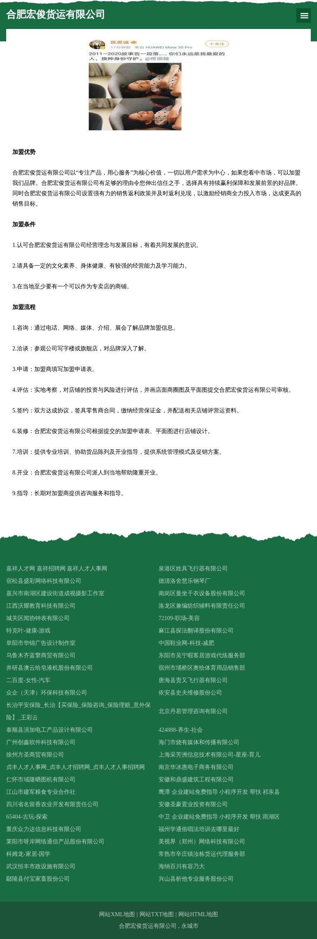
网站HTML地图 (198, 914)
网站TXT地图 (157, 914)
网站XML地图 (117, 914)
